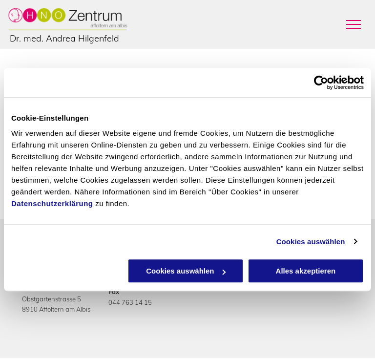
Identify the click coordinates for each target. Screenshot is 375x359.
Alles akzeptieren (306, 271)
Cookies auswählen (310, 241)
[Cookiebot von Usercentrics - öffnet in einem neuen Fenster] (321, 82)
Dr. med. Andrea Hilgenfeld (64, 38)
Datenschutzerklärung (52, 203)
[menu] (353, 24)
